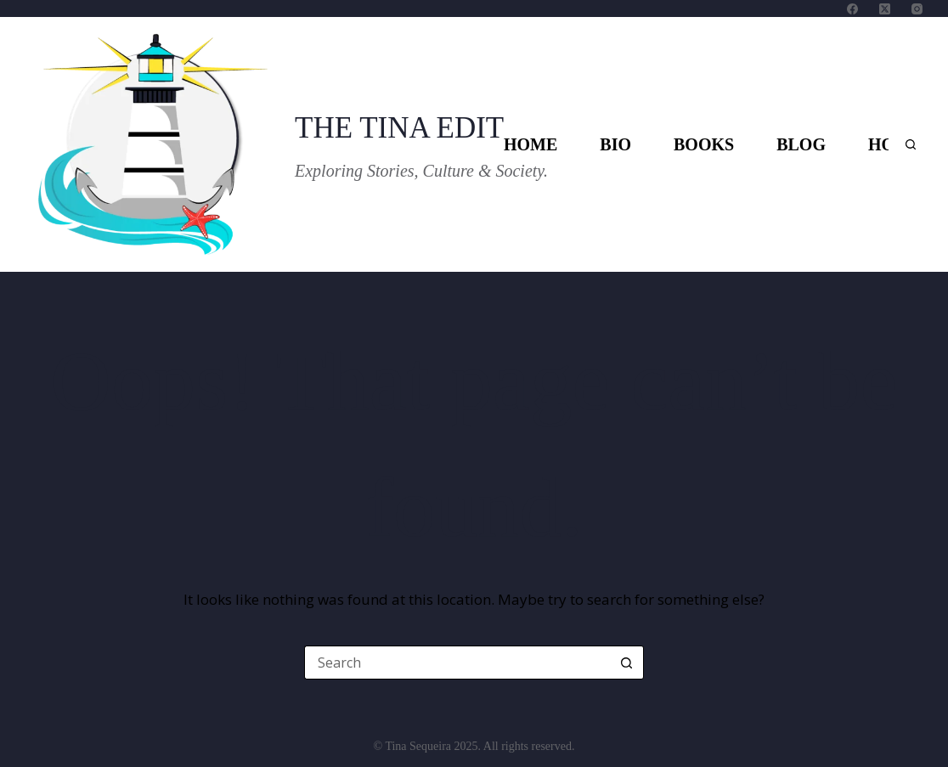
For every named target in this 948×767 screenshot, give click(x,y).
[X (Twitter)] (884, 8)
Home (530, 144)
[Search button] (627, 663)
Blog (801, 144)
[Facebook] (852, 8)
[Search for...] (457, 663)
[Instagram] (917, 8)
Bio (615, 144)
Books (704, 144)
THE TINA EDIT (399, 127)
